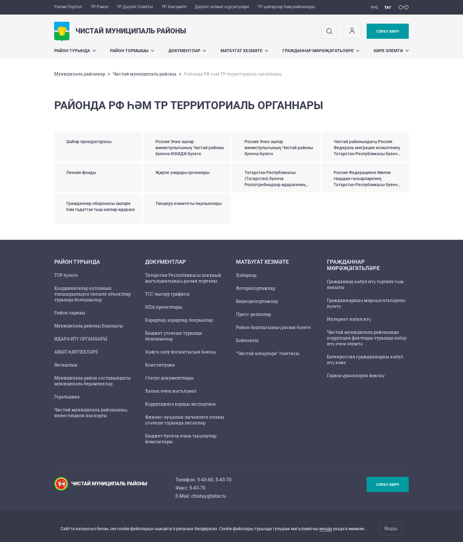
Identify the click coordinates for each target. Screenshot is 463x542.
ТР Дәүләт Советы (135, 6)
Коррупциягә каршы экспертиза (180, 404)
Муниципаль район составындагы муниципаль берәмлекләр (92, 380)
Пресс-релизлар (253, 314)
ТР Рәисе (99, 6)
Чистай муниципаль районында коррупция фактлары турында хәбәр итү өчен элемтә (366, 337)
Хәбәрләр (246, 275)
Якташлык (66, 365)
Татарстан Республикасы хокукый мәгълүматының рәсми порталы (183, 278)
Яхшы (390, 528)
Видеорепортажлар (257, 301)
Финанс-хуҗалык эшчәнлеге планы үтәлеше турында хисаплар (184, 420)
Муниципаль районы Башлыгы (88, 326)
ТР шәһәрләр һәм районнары (286, 6)
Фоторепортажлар (255, 288)
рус (374, 7)
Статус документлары (169, 378)
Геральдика (67, 397)
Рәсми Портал (68, 6)
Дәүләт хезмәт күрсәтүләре (222, 6)
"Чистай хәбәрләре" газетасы (267, 353)
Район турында (75, 50)
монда (325, 528)
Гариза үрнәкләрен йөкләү (356, 375)
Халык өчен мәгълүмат (171, 391)
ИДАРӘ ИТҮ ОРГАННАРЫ (80, 339)
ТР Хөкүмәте (174, 6)
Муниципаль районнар (79, 74)
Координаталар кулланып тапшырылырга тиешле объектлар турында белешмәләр (92, 294)
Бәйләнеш (247, 340)
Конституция (160, 365)
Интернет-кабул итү (349, 319)
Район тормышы (132, 50)
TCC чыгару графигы (167, 294)
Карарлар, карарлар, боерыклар (179, 320)
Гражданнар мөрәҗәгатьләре (320, 50)
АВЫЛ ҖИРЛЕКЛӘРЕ (76, 352)
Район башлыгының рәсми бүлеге (273, 327)
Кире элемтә (391, 50)
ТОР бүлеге (66, 275)
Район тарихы (69, 313)
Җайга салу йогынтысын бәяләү (180, 352)
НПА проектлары (163, 307)
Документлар (187, 50)
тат (387, 7)
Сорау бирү (387, 31)
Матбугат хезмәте (244, 50)
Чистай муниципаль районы (144, 74)
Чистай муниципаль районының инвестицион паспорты (90, 412)
